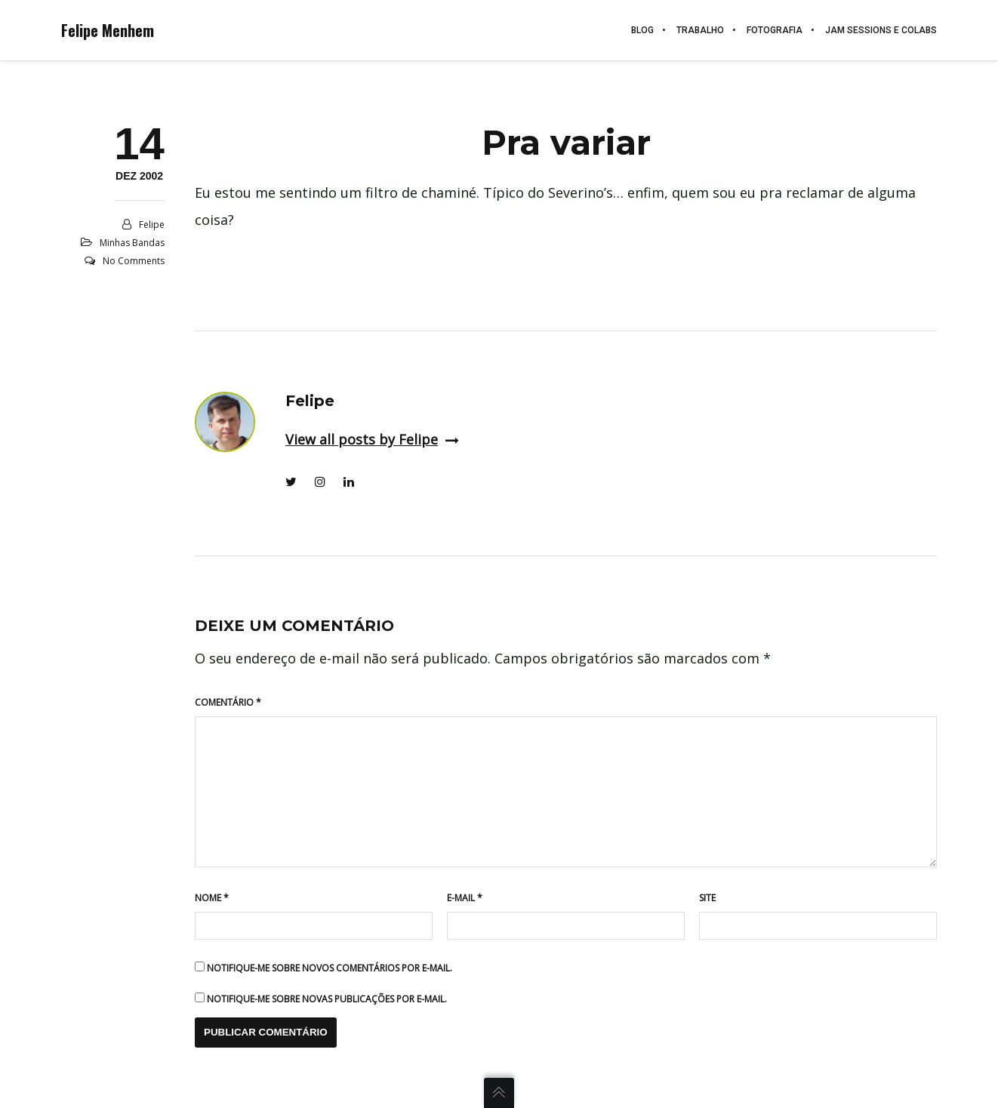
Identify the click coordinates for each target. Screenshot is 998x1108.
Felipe (152, 224)
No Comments (134, 260)
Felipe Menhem (107, 30)
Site (707, 897)
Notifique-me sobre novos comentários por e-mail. (329, 968)
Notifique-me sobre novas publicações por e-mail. (327, 999)
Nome (212, 897)
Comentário (228, 702)
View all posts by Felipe (372, 439)
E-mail (464, 897)
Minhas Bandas (132, 242)
